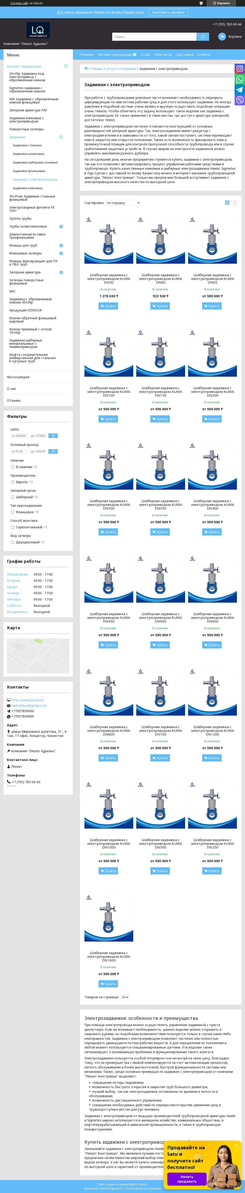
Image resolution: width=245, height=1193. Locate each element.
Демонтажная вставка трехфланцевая (27, 236)
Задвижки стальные (27, 145)
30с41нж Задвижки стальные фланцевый (32, 198)
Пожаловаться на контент (143, 1188)
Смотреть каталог (168, 12)
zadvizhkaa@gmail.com (29, 706)
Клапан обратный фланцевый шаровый (32, 319)
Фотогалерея (18, 377)
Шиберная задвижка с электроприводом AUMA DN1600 (108, 956)
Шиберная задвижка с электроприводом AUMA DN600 (212, 617)
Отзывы (13, 400)
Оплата (204, 54)
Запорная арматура (24, 272)
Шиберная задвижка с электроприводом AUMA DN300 (108, 504)
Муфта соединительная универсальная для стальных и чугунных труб (32, 358)
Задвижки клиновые (28, 188)
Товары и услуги (104, 69)
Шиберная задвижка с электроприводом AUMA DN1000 (108, 843)
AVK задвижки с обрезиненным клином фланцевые (33, 100)
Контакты (163, 54)
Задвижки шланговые (28, 154)
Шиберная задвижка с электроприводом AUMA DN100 (108, 391)
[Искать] (202, 37)
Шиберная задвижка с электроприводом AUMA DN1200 (212, 730)
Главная (86, 54)
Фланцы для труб (23, 245)
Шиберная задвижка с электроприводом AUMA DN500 (160, 843)
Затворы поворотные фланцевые (26, 282)
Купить (110, 306)
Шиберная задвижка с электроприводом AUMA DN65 (212, 278)
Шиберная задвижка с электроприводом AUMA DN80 (160, 278)
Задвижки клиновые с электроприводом (26, 119)
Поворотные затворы (26, 129)
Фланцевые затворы (25, 253)
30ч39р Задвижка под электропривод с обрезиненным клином (27, 77)
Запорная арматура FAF (28, 110)
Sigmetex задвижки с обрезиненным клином (27, 89)
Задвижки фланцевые (29, 171)
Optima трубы (20, 219)
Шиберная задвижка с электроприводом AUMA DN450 (108, 617)
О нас (145, 54)
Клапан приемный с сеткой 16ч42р (30, 331)
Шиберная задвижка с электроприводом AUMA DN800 (108, 730)
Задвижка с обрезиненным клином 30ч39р (30, 300)
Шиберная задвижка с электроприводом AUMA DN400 (212, 504)
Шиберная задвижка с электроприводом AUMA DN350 (160, 504)
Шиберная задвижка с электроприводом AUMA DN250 (212, 843)
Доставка (185, 54)
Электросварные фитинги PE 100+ (32, 209)
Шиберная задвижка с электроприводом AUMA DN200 (212, 391)
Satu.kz (142, 1184)
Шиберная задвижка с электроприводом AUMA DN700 (160, 730)
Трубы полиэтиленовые (28, 227)
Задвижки (128, 69)
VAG (12, 291)
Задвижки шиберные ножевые (35, 162)
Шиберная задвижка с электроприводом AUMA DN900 (160, 617)
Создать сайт (19, 3)
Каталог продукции (115, 54)
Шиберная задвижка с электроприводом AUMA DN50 (108, 278)
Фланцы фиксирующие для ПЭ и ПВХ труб (33, 263)
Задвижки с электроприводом (35, 180)
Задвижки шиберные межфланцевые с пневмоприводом (25, 344)
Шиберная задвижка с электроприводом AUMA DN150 (160, 391)
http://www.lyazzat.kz (28, 700)
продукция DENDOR (25, 310)
